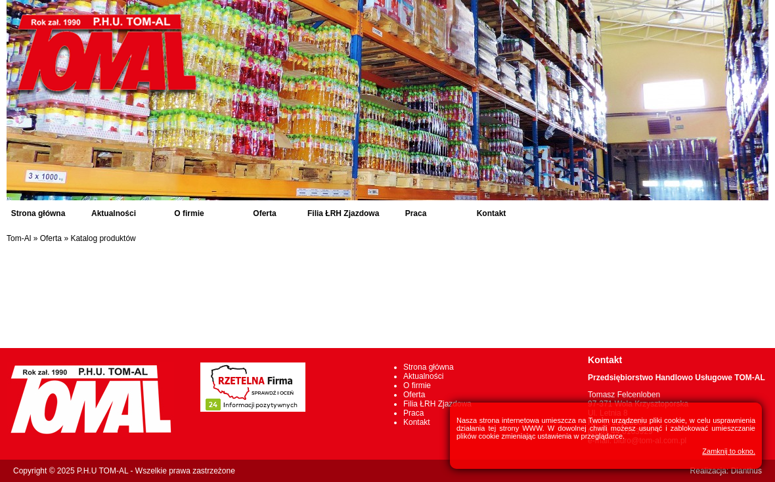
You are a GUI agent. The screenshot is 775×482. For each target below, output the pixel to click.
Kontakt (491, 213)
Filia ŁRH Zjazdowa (343, 213)
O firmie (189, 213)
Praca (416, 213)
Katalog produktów (102, 238)
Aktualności (113, 213)
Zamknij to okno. (728, 451)
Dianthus (746, 470)
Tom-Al (19, 238)
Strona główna (38, 213)
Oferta (264, 213)
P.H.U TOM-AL (102, 470)
